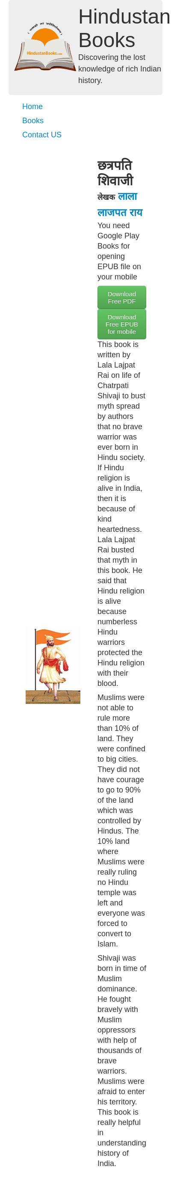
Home (32, 106)
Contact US (42, 135)
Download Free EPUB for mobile (122, 324)
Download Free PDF (122, 297)
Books (33, 120)
